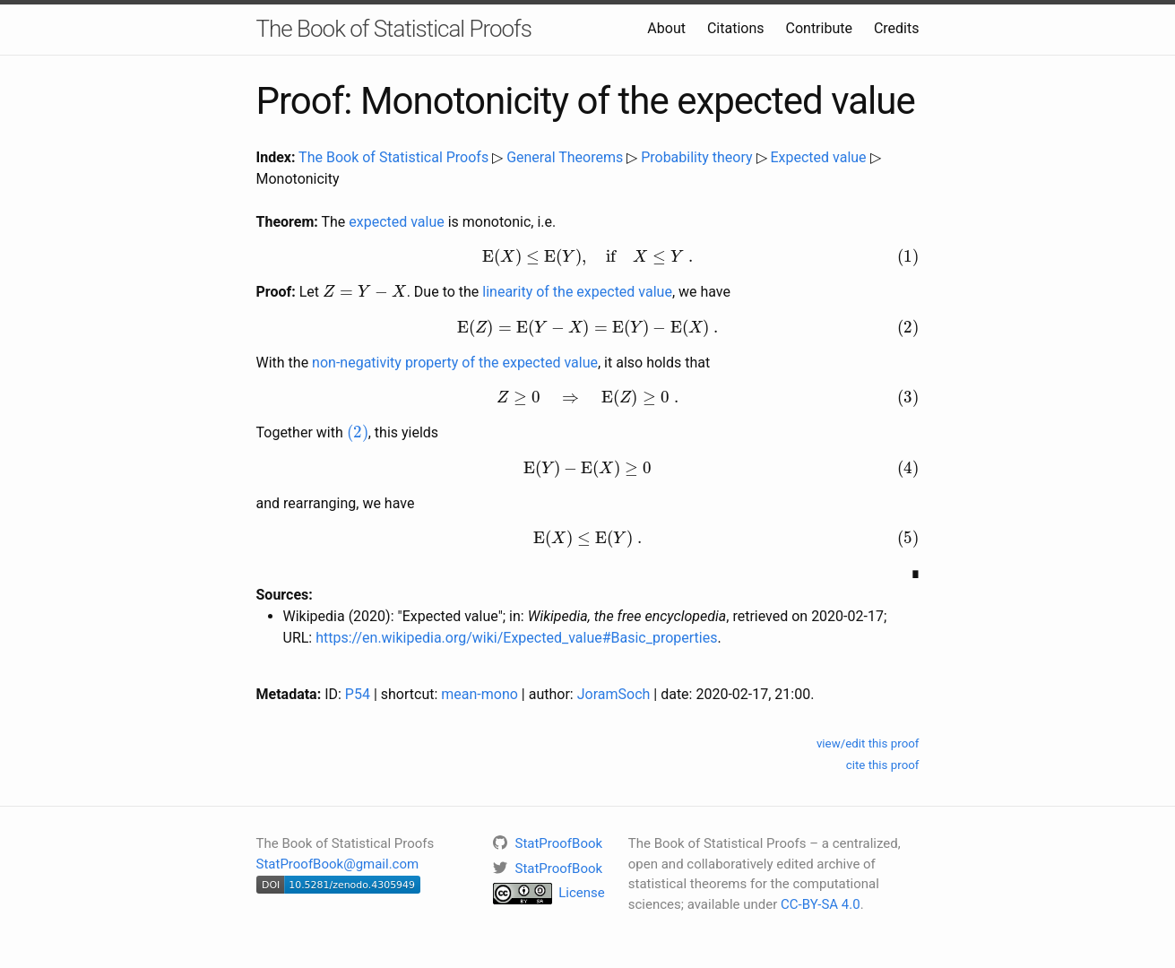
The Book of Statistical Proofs (393, 28)
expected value (397, 221)
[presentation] (588, 257)
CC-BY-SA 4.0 (820, 904)
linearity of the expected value (577, 291)
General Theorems (564, 157)
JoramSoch (614, 694)
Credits (897, 28)
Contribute (819, 28)
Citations (736, 28)
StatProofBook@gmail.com (337, 864)
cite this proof (883, 765)
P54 (357, 694)
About (666, 28)
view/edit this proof (868, 743)
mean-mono (479, 694)
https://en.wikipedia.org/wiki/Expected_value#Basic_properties (516, 637)
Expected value (818, 157)
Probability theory (696, 157)
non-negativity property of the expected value (455, 362)
